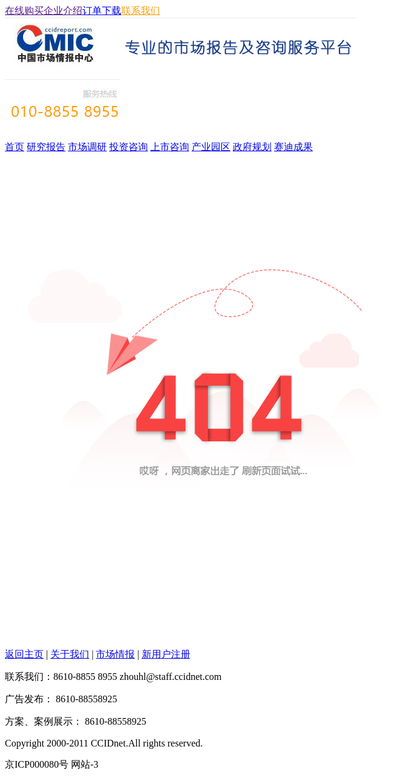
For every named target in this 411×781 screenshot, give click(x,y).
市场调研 (87, 147)
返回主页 (24, 654)
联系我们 (140, 10)
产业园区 (211, 147)
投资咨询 (128, 147)
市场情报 (115, 654)
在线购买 (24, 10)
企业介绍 (63, 10)
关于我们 (69, 654)
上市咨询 (169, 147)
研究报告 (46, 147)
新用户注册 (166, 654)
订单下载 (101, 10)
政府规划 (252, 147)
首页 (14, 147)
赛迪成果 (293, 147)
